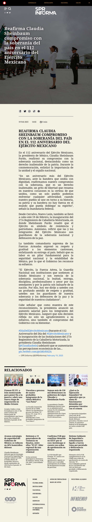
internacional (39, 504)
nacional (36, 490)
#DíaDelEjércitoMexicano (34, 330)
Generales (39, 3)
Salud (85, 3)
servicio (36, 501)
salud (35, 497)
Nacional (71, 3)
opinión (36, 513)
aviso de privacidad (58, 479)
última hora (38, 483)
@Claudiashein (28, 345)
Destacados (55, 3)
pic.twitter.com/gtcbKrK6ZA (35, 351)
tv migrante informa (38, 509)
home (35, 479)
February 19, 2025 (55, 355)
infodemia (37, 494)
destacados (37, 486)
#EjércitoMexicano (58, 333)
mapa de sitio (55, 482)
